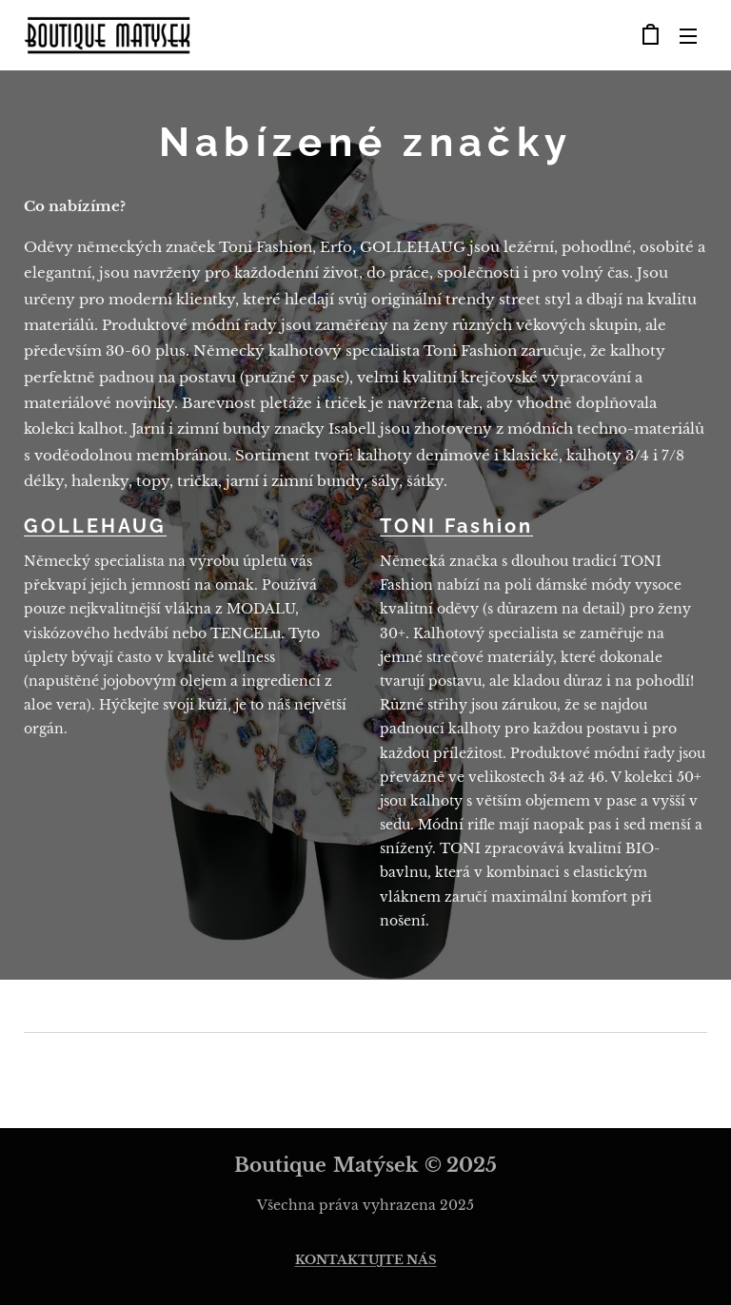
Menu (688, 36)
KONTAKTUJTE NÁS (366, 1260)
